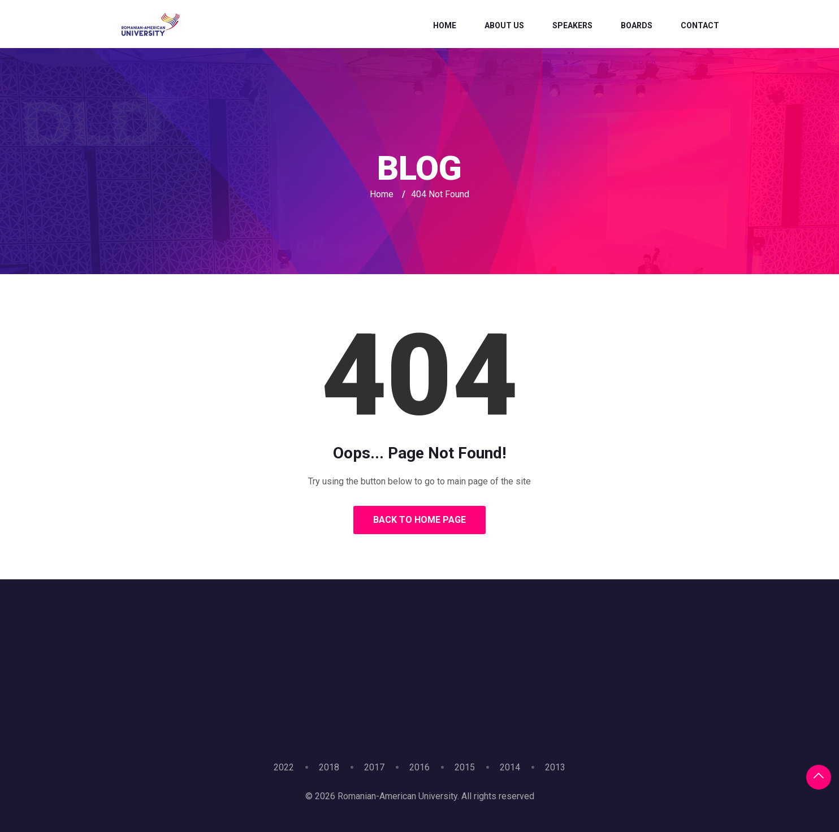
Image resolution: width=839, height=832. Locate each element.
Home (444, 25)
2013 (555, 767)
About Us (504, 25)
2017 (374, 767)
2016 (419, 767)
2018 (329, 767)
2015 (465, 767)
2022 (284, 767)
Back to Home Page (419, 519)
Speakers (572, 25)
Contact (700, 25)
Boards (636, 25)
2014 (510, 767)
